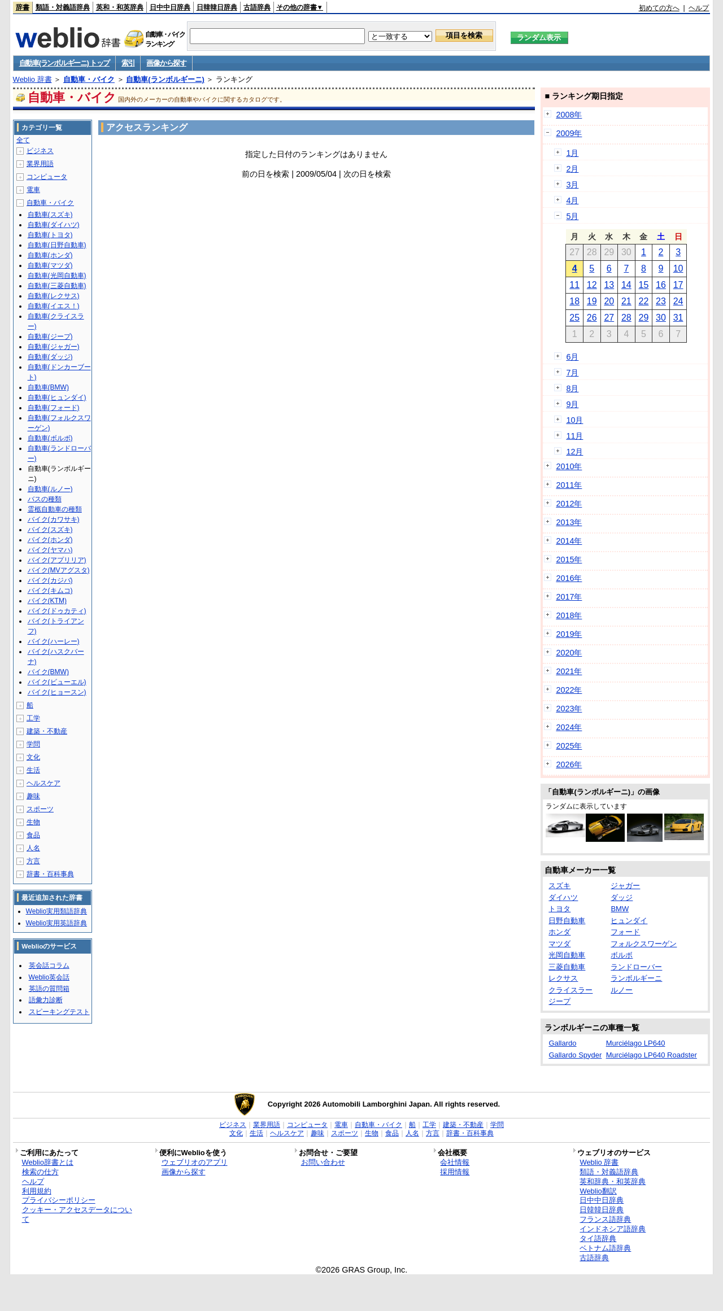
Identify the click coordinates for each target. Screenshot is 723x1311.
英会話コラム (49, 965)
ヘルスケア (43, 783)
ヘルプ (699, 8)
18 (574, 301)
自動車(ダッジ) (50, 357)
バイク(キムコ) (50, 591)
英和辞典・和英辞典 (613, 1181)
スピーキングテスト (59, 1012)
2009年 (569, 133)
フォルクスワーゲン (644, 943)
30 (661, 317)
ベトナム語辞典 (605, 1248)
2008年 (569, 114)
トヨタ (559, 908)
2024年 (569, 727)
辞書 (22, 7)
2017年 (569, 596)
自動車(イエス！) (54, 306)
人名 (33, 848)
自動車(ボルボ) (50, 438)
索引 (127, 63)
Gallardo (562, 1043)
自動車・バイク (89, 79)
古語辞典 (257, 7)
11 (574, 285)
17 (678, 285)
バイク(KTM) (47, 601)
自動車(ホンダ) (50, 255)
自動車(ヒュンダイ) (57, 397)
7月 (572, 372)
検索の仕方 (40, 1172)
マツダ (559, 943)
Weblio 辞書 (32, 79)
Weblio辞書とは (47, 1162)
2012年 (569, 503)
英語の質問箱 (49, 989)
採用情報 (454, 1172)
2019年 (569, 634)
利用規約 (36, 1191)
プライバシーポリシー (58, 1200)
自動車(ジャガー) (54, 347)
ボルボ (622, 955)
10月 (574, 420)
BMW (620, 908)
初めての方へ (659, 8)
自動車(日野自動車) (57, 245)
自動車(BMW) (48, 387)
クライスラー (570, 990)
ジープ (559, 1001)
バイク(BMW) (48, 672)
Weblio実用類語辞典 (56, 911)
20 (609, 301)
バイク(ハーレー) (54, 641)
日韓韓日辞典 (217, 7)
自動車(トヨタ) (50, 235)
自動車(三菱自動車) (57, 286)
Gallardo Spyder (575, 1055)
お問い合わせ (323, 1162)
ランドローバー (636, 967)
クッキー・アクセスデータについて (77, 1214)
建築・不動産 (47, 731)
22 (644, 301)
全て (23, 140)
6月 (572, 356)
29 (644, 317)
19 (592, 301)
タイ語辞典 (598, 1238)
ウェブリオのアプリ (195, 1162)
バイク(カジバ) (50, 580)
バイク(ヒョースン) (57, 692)
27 (609, 317)
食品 (33, 835)
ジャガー (625, 885)
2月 (572, 168)
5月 (572, 216)
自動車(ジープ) (50, 336)
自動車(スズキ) (50, 214)
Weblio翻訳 (598, 1191)
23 (661, 301)
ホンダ (559, 932)
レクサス (563, 978)
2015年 (569, 559)
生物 (33, 822)
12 (592, 285)
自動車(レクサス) (54, 296)
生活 (33, 770)
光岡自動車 (566, 955)
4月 (572, 200)
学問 (33, 744)
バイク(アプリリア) (57, 560)
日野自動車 (566, 920)
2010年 (569, 466)
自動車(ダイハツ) (54, 225)
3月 (572, 184)
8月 (572, 388)
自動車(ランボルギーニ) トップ (64, 63)
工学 (33, 718)
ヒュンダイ (629, 920)
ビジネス (40, 151)
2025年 (569, 745)
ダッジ (622, 897)
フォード (625, 932)
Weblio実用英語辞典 (56, 923)
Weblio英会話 (49, 977)
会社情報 (454, 1162)
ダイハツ (563, 897)
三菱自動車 (566, 967)
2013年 (569, 522)
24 (678, 301)
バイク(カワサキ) (54, 519)
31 (678, 317)
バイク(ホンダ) (50, 540)
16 (661, 285)
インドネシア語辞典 (613, 1229)
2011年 (569, 485)
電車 (33, 190)
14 (626, 285)
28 (626, 317)
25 (574, 317)
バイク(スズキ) (50, 530)
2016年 (569, 578)
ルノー (622, 990)
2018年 (569, 615)
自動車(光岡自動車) (57, 275)
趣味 (33, 796)
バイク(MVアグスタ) (59, 570)
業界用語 (40, 164)
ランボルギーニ (636, 978)
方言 (33, 861)
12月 (574, 451)
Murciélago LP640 (635, 1043)
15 (644, 285)
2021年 (569, 671)
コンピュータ (47, 177)
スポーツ (40, 809)
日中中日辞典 (170, 7)
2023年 (569, 708)
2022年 (569, 689)
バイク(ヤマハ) (50, 550)
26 (592, 317)
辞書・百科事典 (50, 874)
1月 (572, 153)
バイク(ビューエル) (57, 682)
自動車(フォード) (54, 408)
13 (609, 285)
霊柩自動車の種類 (55, 509)
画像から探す (166, 63)
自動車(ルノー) (50, 489)
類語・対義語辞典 (63, 7)
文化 (33, 757)
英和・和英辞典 (119, 7)
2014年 (569, 540)
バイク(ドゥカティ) (57, 611)
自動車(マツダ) (50, 265)
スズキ (559, 885)
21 (626, 301)
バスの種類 (45, 499)
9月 (572, 404)
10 (678, 268)
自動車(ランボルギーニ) (165, 79)
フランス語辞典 (605, 1219)
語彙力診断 (46, 1000)
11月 (574, 435)
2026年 (569, 764)
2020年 (569, 652)
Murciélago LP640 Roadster (651, 1055)
